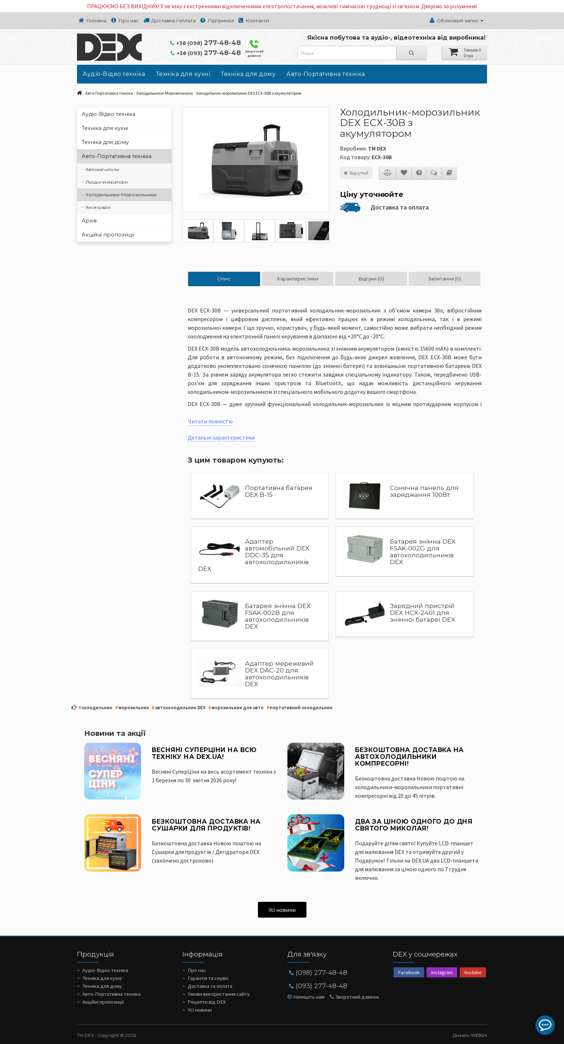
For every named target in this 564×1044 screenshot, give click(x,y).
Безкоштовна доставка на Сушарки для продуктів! (206, 825)
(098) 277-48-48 (318, 973)
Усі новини (282, 909)
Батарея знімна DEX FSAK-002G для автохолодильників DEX (422, 551)
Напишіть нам (305, 997)
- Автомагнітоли (100, 169)
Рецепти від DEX (207, 1002)
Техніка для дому (248, 74)
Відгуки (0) (371, 279)
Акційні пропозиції (108, 234)
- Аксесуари (96, 207)
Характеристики (297, 279)
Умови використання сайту (219, 994)
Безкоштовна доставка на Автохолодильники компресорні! (409, 756)
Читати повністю (210, 421)
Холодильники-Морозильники (164, 93)
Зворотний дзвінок (254, 48)
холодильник (95, 708)
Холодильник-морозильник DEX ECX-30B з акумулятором (248, 93)
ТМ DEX (377, 148)
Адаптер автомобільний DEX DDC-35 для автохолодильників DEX (253, 554)
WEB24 (479, 1035)
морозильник (132, 708)
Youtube (473, 972)
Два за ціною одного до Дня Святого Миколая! (413, 825)
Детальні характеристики (221, 437)
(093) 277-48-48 (318, 986)
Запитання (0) (444, 279)
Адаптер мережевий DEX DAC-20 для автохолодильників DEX (279, 674)
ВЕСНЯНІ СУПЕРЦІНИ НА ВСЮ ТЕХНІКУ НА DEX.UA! (204, 753)
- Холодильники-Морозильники (119, 194)
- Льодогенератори (105, 182)
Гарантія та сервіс (208, 978)
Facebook (409, 972)
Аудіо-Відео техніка (114, 74)
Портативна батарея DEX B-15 (279, 491)
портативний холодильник (299, 708)
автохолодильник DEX (178, 708)
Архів (89, 220)
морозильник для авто (236, 708)
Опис (224, 279)
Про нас (197, 970)
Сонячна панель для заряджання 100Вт (424, 491)
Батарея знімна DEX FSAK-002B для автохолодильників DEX (277, 616)
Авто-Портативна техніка (325, 74)
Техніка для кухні (183, 74)
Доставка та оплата (399, 207)
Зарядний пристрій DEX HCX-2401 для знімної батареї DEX (422, 612)
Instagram (442, 972)
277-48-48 (205, 43)
